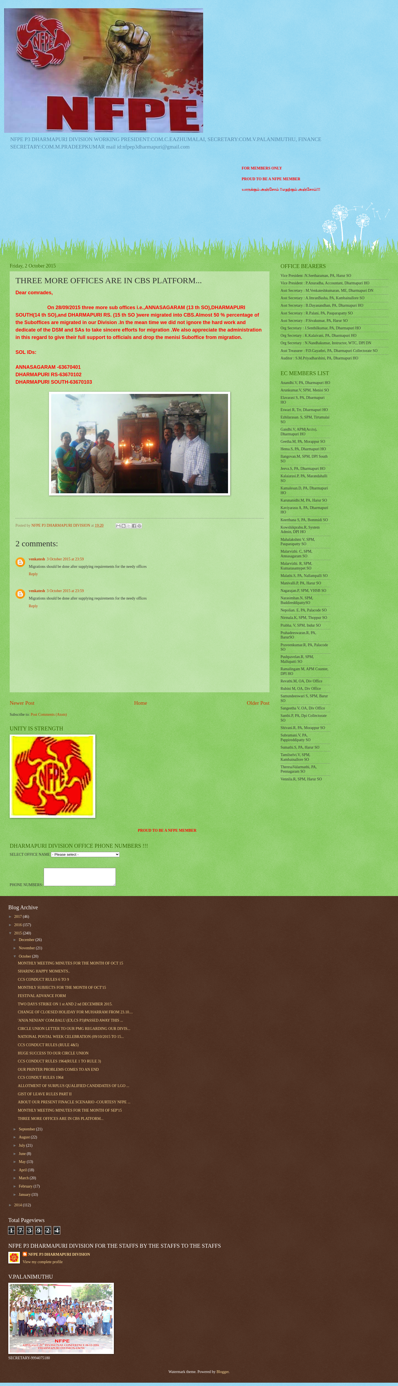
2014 (18, 1208)
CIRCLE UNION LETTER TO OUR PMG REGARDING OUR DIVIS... (74, 1032)
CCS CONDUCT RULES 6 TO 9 (43, 983)
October (25, 960)
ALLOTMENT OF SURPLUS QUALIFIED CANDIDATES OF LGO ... (73, 1089)
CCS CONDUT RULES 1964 (40, 1081)
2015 (18, 936)
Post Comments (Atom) (49, 714)
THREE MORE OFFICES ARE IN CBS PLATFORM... (60, 1122)
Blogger (222, 1375)
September (27, 1132)
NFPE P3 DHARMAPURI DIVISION (59, 1258)
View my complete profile (42, 1265)
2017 (18, 920)
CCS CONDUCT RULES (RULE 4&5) (48, 1048)
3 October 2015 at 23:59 (65, 559)
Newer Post (22, 703)
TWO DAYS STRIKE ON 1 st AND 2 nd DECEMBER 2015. (65, 1007)
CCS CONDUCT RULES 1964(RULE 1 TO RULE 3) (59, 1064)
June (23, 1157)
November (27, 951)
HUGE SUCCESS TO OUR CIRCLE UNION (53, 1056)
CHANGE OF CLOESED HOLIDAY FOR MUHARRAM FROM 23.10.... (75, 1015)
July (22, 1149)
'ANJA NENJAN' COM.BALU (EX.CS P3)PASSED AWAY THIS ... (70, 1024)
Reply (33, 574)
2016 (18, 928)
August (25, 1140)
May (23, 1165)
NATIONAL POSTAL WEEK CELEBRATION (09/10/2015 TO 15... (71, 1040)
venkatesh (37, 559)
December (27, 943)
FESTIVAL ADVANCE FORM (42, 999)
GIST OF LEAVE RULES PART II (45, 1097)
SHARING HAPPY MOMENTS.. (44, 974)
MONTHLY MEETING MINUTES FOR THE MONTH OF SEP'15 (70, 1114)
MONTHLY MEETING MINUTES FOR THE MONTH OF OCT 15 (70, 966)
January (25, 1198)
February (26, 1190)
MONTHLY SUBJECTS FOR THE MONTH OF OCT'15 (62, 991)
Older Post (258, 703)
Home (140, 703)
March (24, 1181)
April (23, 1173)
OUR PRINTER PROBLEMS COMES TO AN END (58, 1073)
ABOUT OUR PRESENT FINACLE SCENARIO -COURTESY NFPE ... (74, 1105)
